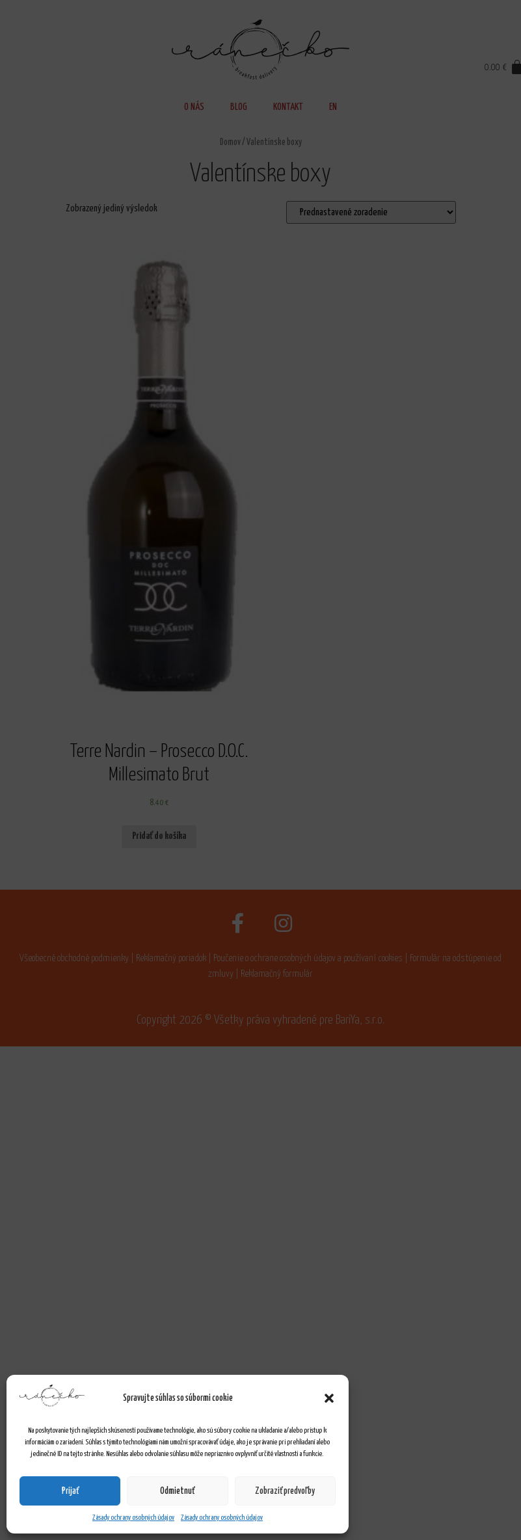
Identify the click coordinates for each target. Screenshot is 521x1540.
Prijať (70, 1491)
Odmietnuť (177, 1491)
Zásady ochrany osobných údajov (133, 1517)
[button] (329, 1398)
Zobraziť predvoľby (285, 1491)
